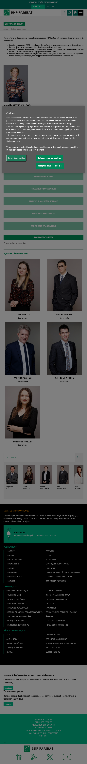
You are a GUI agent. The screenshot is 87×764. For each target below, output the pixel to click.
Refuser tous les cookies (49, 158)
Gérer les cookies (16, 158)
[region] (43, 139)
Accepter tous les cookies (50, 166)
